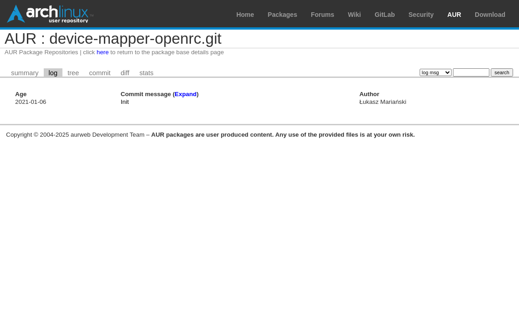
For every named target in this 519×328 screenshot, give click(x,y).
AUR (454, 14)
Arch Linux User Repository (50, 14)
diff (125, 73)
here (103, 52)
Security (421, 14)
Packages (283, 14)
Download (490, 14)
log (53, 73)
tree (73, 73)
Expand (185, 94)
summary (24, 73)
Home (245, 14)
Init (125, 101)
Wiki (354, 14)
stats (146, 73)
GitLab (385, 14)
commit (99, 73)
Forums (322, 14)
